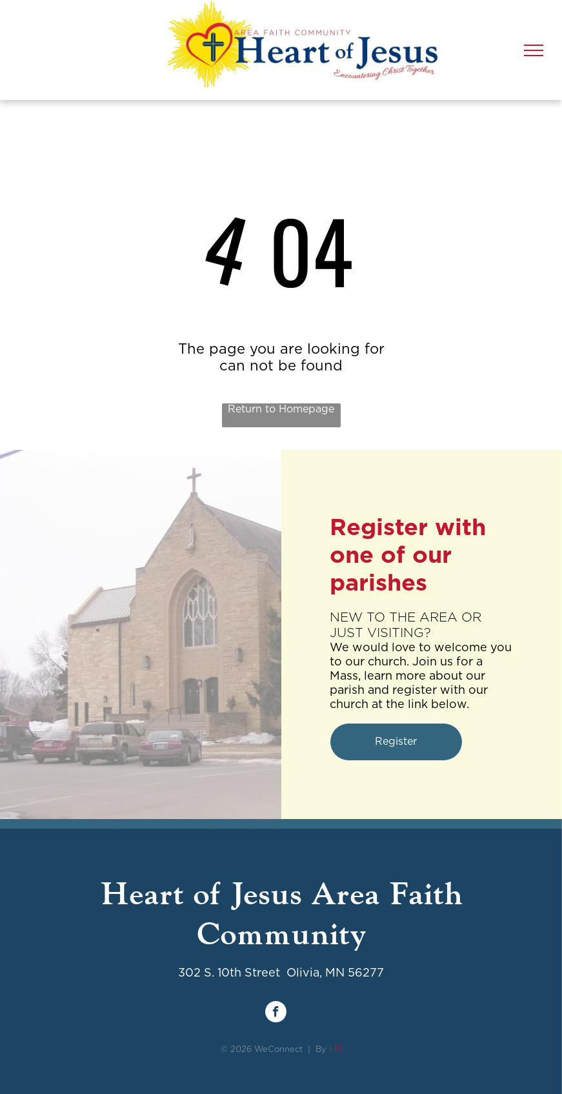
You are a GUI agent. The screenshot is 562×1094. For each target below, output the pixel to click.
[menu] (533, 50)
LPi (335, 1050)
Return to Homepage (281, 409)
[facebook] (275, 1013)
